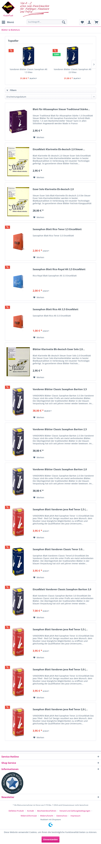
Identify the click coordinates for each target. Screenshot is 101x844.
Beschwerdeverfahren (46, 810)
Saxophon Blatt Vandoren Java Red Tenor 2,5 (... (60, 509)
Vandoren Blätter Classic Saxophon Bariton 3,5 (60, 389)
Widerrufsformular (29, 815)
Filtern (11, 90)
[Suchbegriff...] (47, 22)
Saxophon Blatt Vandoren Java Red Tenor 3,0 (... (60, 669)
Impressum (75, 815)
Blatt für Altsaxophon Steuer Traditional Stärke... (61, 109)
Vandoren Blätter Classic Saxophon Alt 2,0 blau (72, 71)
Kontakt (30, 810)
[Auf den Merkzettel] (38, 137)
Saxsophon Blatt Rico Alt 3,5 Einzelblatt (55, 309)
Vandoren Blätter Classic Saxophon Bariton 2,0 (60, 469)
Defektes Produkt (16, 810)
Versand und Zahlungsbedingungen (74, 810)
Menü (8, 22)
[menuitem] (7, 22)
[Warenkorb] (96, 22)
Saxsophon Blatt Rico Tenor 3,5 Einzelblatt (57, 229)
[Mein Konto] (89, 22)
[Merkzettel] (82, 22)
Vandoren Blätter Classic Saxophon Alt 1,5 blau (28, 71)
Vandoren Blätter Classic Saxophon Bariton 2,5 (60, 429)
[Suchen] (64, 22)
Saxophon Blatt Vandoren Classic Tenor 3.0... (58, 549)
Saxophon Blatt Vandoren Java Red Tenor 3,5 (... (60, 629)
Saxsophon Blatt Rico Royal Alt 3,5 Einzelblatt (59, 269)
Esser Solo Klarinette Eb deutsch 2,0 (53, 189)
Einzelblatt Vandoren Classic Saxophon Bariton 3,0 (62, 589)
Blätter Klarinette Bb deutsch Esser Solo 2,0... (59, 349)
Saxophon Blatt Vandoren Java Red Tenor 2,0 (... (60, 709)
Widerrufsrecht (46, 815)
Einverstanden (50, 839)
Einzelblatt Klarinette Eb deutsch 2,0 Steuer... (59, 149)
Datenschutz (61, 815)
